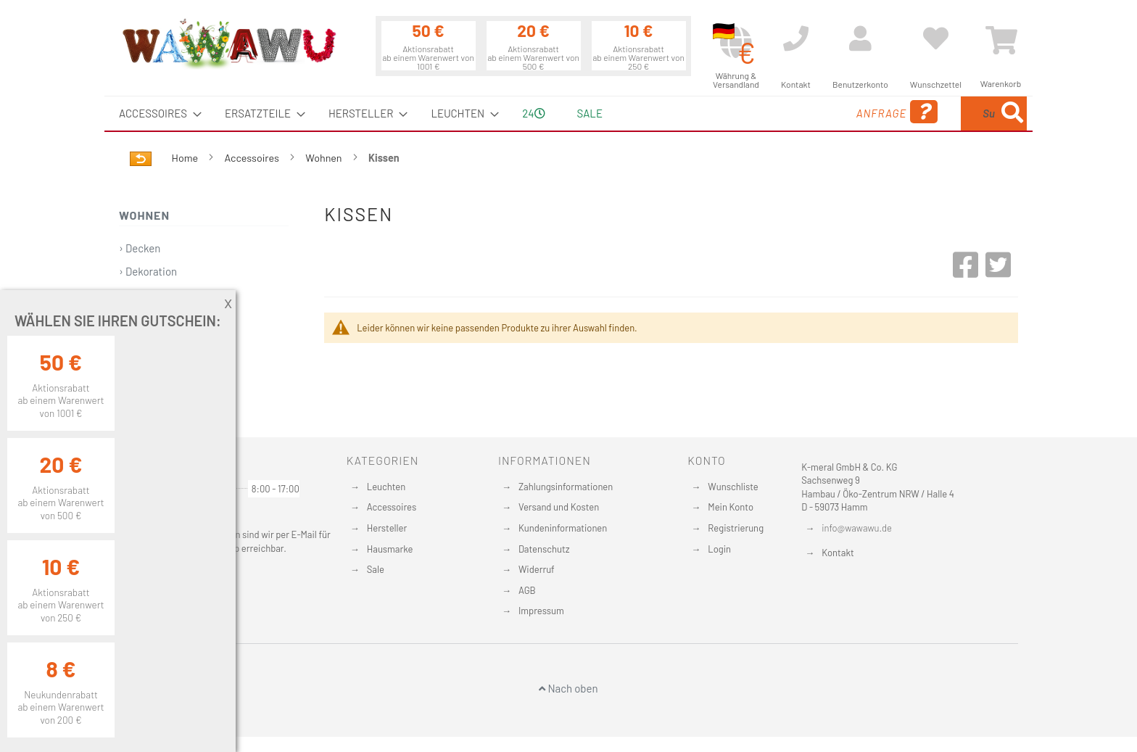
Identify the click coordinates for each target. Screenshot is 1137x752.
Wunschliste (733, 486)
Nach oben (568, 688)
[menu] (568, 113)
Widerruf (536, 569)
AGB (527, 590)
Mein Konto (730, 507)
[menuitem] (156, 113)
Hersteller (387, 528)
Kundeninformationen (562, 528)
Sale (375, 569)
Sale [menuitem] (590, 113)
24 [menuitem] (533, 113)
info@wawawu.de (857, 528)
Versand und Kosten (558, 507)
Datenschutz (544, 549)
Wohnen (324, 158)
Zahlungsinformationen (565, 486)
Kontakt (837, 552)
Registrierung (736, 528)
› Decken (139, 248)
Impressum (541, 610)
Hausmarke (390, 549)
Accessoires (253, 158)
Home (186, 158)
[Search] (1012, 113)
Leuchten (386, 486)
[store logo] (228, 43)
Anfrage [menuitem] (781, 112)
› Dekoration (148, 271)
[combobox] (922, 113)
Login (719, 549)
